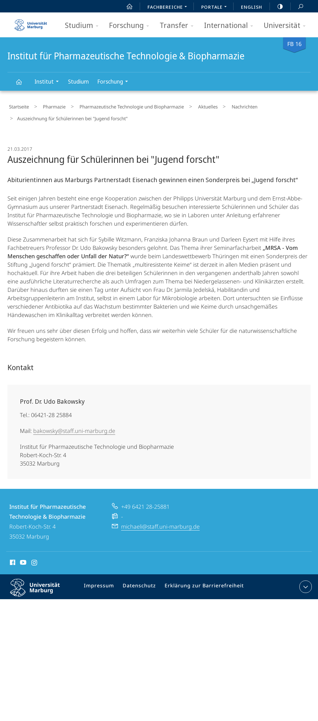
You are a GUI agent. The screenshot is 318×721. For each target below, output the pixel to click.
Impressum (102, 582)
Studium (83, 25)
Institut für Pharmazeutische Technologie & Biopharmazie (22, 85)
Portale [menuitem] (215, 7)
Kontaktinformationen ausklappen (304, 581)
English (251, 7)
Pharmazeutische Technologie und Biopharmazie (118, 105)
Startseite (17, 105)
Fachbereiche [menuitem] (169, 7)
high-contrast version (277, 6)
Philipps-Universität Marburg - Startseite (30, 23)
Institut (48, 82)
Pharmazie (46, 105)
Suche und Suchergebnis (297, 6)
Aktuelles (188, 105)
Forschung (131, 25)
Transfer (179, 25)
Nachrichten (219, 105)
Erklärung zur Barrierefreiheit (200, 582)
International (230, 25)
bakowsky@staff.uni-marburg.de (74, 425)
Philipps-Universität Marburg (40, 586)
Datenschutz (140, 582)
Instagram (35, 558)
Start (126, 6)
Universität (287, 25)
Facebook (12, 558)
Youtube (22, 558)
